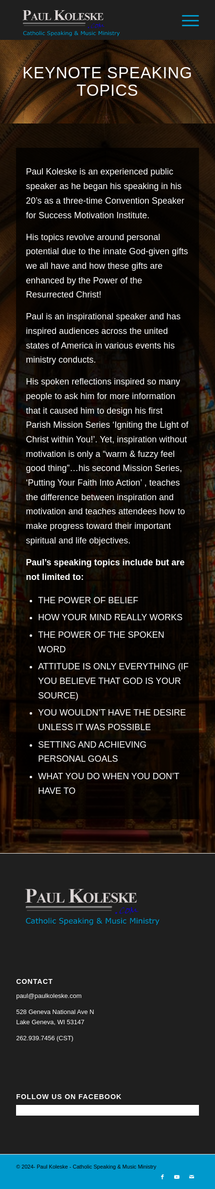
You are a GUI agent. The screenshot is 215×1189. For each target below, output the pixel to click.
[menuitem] (185, 19)
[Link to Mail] (191, 1177)
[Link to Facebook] (162, 1177)
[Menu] (185, 19)
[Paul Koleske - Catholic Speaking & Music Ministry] (89, 19)
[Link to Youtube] (177, 1177)
